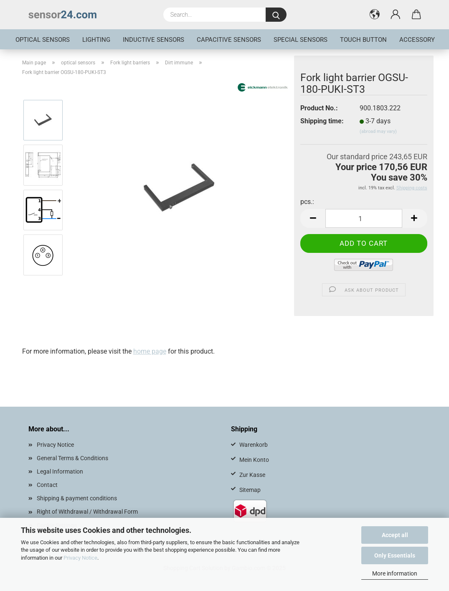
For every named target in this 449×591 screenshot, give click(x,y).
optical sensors (42, 39)
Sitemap (250, 490)
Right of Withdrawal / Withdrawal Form (87, 511)
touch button (363, 39)
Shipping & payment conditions (77, 498)
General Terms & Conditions (72, 458)
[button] (374, 14)
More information (394, 573)
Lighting (96, 39)
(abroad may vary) (378, 131)
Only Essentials (394, 555)
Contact (47, 484)
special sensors (300, 39)
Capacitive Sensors (229, 39)
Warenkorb (253, 444)
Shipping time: (322, 121)
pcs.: (307, 202)
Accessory (417, 39)
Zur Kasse (252, 474)
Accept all (395, 535)
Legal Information (60, 471)
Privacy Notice (80, 558)
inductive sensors (153, 39)
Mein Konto (254, 459)
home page (149, 351)
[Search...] (276, 15)
